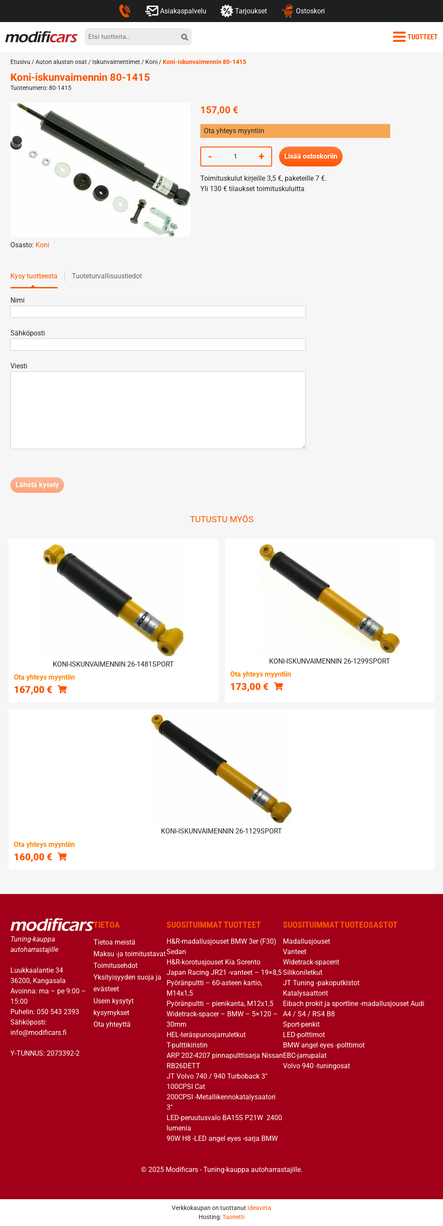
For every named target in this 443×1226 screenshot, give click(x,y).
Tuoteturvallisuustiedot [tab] (107, 276)
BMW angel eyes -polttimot (324, 1045)
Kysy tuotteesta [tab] (34, 276)
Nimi (158, 306)
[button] (62, 689)
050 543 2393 (58, 1012)
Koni (151, 61)
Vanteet (294, 952)
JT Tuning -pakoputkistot (321, 983)
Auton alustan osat (61, 61)
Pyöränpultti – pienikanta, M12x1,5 (220, 1003)
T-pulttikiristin (187, 1045)
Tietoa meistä (114, 942)
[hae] (185, 36)
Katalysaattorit (305, 993)
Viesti (158, 406)
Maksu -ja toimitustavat (129, 954)
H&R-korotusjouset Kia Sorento (213, 962)
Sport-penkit (301, 1024)
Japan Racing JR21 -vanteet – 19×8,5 (224, 972)
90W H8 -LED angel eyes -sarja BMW (222, 1138)
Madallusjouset (306, 941)
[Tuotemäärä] (235, 156)
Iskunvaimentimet (116, 61)
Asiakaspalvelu (175, 10)
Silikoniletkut (302, 972)
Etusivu (20, 61)
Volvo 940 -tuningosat (316, 1066)
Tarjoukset (243, 10)
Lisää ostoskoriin (310, 156)
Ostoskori (302, 10)
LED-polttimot (304, 1035)
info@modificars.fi (38, 1032)
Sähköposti (158, 338)
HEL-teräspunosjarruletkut (206, 1035)
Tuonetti (233, 1216)
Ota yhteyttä (112, 1024)
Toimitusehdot (115, 965)
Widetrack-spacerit (311, 962)
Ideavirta (259, 1207)
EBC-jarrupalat (305, 1055)
